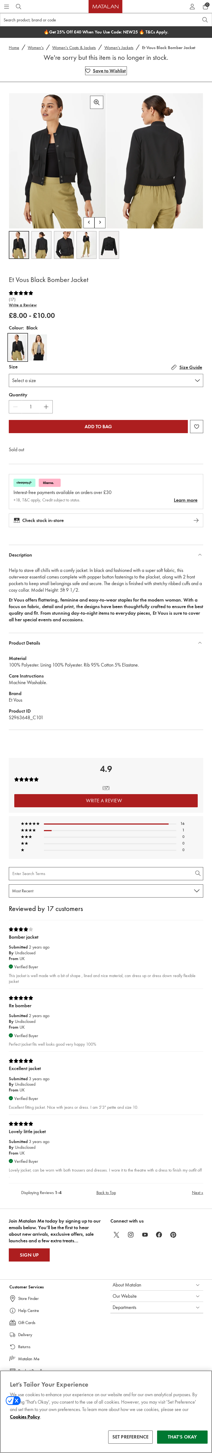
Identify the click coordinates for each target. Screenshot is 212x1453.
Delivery (25, 1334)
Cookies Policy (25, 1418)
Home (14, 47)
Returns (24, 1346)
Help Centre (28, 1310)
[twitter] (116, 1235)
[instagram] (131, 1235)
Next (197, 1192)
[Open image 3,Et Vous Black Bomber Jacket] (64, 245)
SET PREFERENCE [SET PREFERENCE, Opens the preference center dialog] (130, 1438)
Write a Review (23, 305)
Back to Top (106, 1192)
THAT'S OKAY (182, 1438)
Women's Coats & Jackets (74, 47)
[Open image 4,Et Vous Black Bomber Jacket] (86, 245)
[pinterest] (174, 1235)
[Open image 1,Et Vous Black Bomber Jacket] (19, 245)
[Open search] (205, 19)
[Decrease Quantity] (15, 406)
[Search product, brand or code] (94, 19)
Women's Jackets (118, 47)
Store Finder (28, 1298)
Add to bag (98, 427)
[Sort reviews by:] (106, 891)
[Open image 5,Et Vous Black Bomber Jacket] (109, 245)
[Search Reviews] (106, 873)
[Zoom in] (96, 102)
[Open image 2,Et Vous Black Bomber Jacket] (41, 245)
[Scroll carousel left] (88, 222)
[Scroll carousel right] (99, 222)
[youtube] (145, 1235)
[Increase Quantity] (46, 406)
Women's (36, 47)
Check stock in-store (106, 520)
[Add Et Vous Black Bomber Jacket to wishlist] (106, 70)
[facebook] (159, 1235)
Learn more (185, 500)
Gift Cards (26, 1322)
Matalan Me (29, 1358)
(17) (12, 300)
